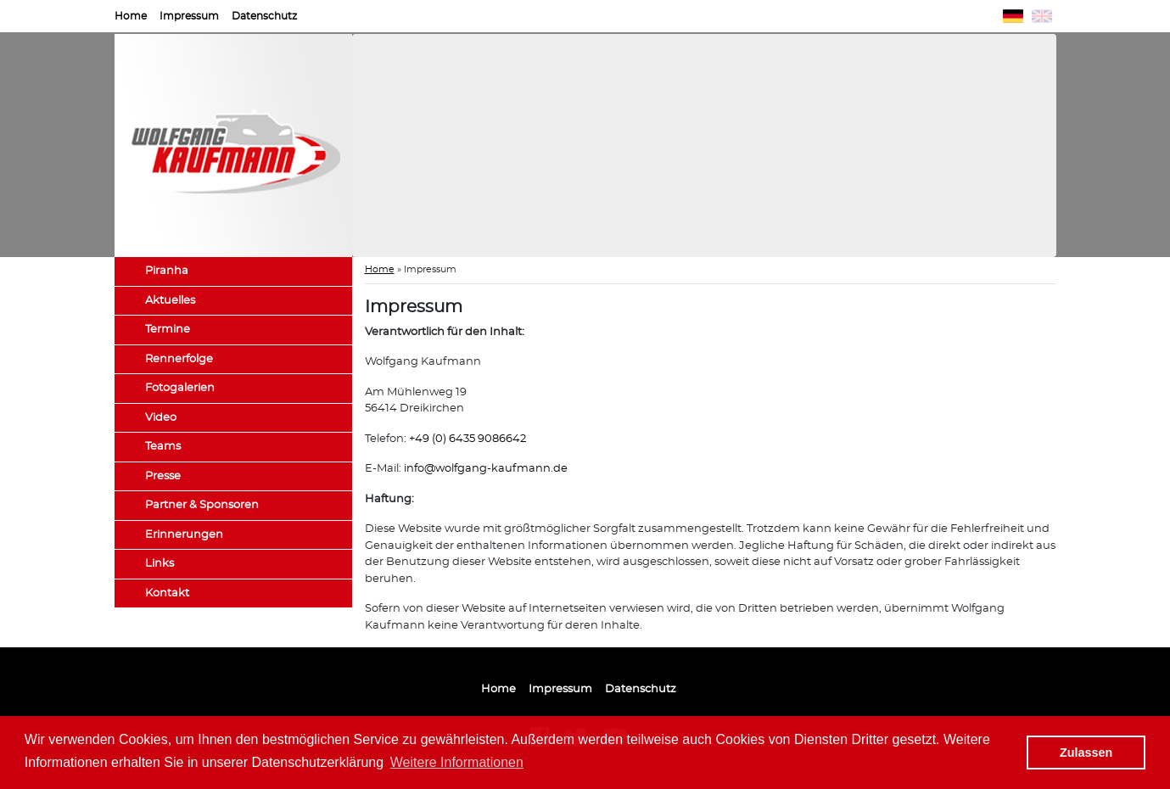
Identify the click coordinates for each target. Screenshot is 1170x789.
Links (159, 563)
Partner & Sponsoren (202, 505)
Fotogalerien (180, 388)
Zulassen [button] (1086, 752)
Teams (163, 446)
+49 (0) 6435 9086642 (467, 439)
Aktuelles (170, 300)
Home (131, 16)
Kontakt (167, 593)
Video (160, 417)
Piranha (166, 271)
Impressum (189, 16)
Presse (163, 476)
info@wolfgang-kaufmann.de (486, 468)
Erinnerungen (184, 534)
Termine (167, 329)
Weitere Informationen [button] (456, 762)
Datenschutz (264, 16)
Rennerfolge (179, 359)
